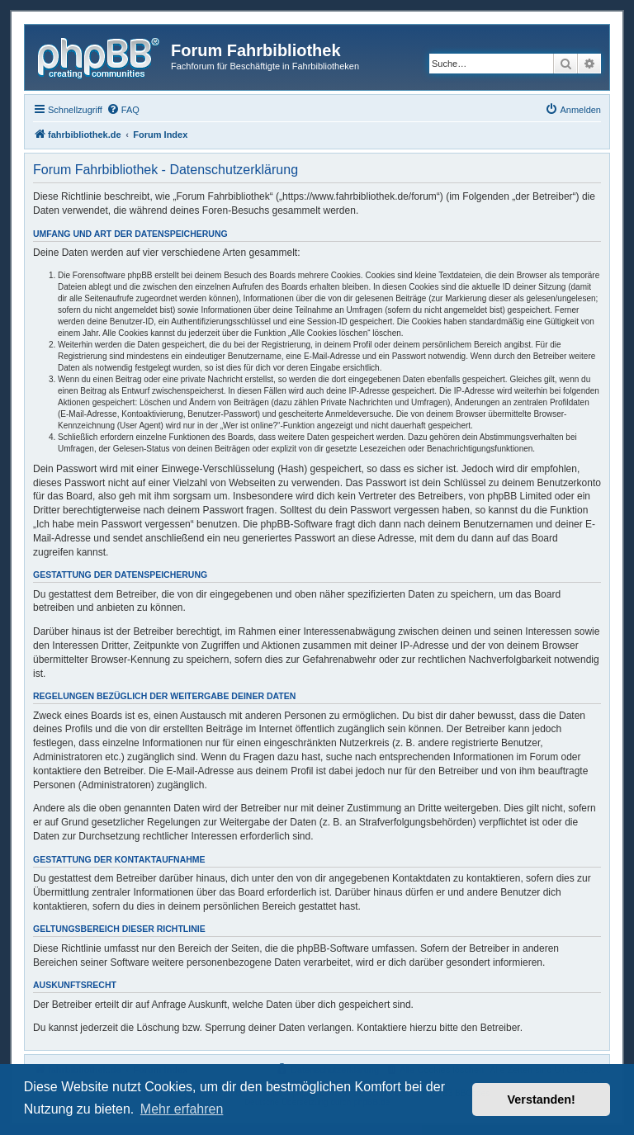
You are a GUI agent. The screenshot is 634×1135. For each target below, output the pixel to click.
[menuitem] (123, 110)
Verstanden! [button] (541, 1099)
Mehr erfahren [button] (182, 1109)
